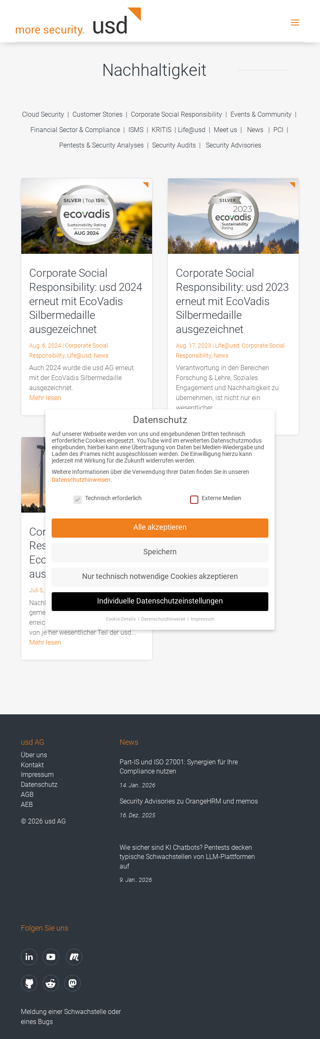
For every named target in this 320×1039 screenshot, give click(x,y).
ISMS (135, 130)
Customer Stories (97, 114)
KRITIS (161, 130)
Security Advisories (233, 145)
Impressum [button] (203, 616)
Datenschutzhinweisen (81, 477)
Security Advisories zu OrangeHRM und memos (189, 801)
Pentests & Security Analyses (101, 145)
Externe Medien (215, 496)
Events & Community (261, 114)
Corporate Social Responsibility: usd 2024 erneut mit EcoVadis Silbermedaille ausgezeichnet (85, 301)
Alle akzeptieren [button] (160, 524)
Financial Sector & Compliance (75, 130)
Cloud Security (44, 114)
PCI (278, 130)
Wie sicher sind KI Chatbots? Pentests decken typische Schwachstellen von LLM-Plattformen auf (187, 857)
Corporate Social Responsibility (176, 114)
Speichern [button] (160, 549)
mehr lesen (45, 398)
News (255, 130)
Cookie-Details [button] (121, 616)
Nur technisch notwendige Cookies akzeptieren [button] (160, 574)
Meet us (225, 130)
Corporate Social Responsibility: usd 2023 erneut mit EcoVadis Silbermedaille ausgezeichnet (232, 301)
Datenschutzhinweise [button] (164, 616)
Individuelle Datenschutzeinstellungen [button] (160, 598)
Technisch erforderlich (107, 496)
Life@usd (191, 130)
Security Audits (174, 145)
